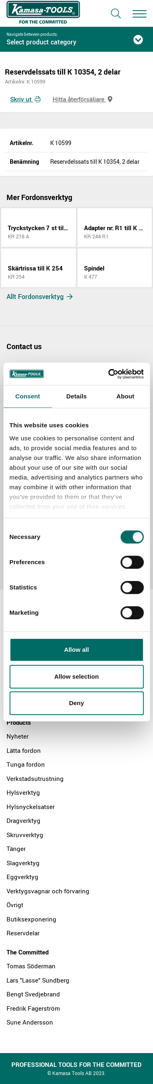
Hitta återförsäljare (82, 99)
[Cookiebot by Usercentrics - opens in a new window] (109, 374)
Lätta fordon (24, 750)
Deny (76, 702)
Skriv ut (25, 99)
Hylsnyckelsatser (31, 807)
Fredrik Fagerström (33, 1008)
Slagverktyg (23, 863)
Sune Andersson (30, 1022)
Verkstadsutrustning (35, 778)
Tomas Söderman (31, 966)
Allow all (76, 649)
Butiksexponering (31, 919)
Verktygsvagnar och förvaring (48, 891)
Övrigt (15, 905)
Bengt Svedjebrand (33, 994)
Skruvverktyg (25, 835)
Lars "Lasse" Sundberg (38, 980)
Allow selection (76, 676)
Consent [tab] (27, 396)
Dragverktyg (23, 820)
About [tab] (125, 396)
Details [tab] (77, 396)
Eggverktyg (22, 877)
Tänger (16, 848)
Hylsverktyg (23, 792)
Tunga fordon (26, 764)
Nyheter (18, 736)
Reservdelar (23, 933)
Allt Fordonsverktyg (40, 296)
